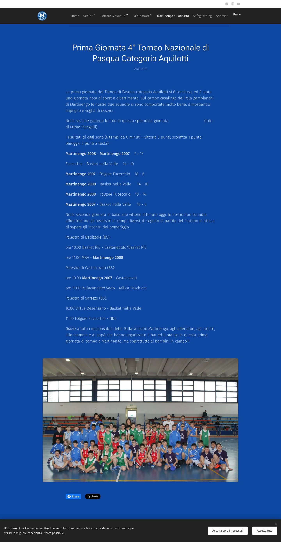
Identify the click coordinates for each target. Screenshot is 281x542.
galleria (97, 120)
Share (73, 496)
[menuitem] (78, 16)
